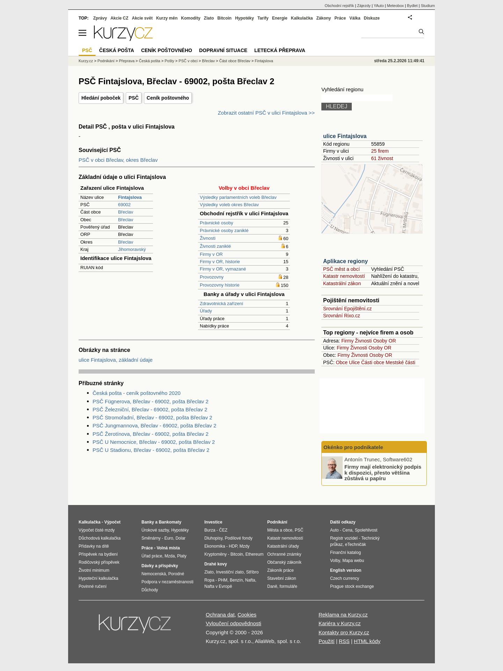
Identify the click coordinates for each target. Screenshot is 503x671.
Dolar (180, 538)
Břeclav (125, 212)
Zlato (209, 18)
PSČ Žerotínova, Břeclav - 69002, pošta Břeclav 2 (151, 434)
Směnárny (151, 538)
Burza (209, 530)
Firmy (347, 341)
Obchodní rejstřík (339, 5)
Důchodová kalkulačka (100, 538)
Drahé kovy (215, 564)
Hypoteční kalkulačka (98, 578)
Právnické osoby (216, 222)
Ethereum (254, 554)
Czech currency (344, 578)
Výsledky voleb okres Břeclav (229, 204)
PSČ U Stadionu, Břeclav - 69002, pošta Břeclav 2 (151, 450)
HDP (233, 546)
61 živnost (382, 158)
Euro (168, 538)
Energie (279, 18)
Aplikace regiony (345, 261)
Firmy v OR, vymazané (223, 269)
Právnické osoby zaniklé (224, 230)
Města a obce (279, 530)
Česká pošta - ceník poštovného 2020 (137, 393)
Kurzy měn (166, 18)
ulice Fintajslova (344, 136)
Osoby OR (384, 341)
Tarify (263, 18)
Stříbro (252, 572)
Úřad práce (151, 556)
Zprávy (100, 18)
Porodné (176, 573)
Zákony (323, 18)
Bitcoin (224, 18)
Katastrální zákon (342, 283)
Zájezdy (364, 5)
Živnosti (208, 238)
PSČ (134, 98)
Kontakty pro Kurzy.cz (344, 632)
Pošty (169, 61)
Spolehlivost (366, 530)
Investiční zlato (229, 572)
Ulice (354, 362)
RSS (344, 641)
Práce (340, 18)
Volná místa (168, 548)
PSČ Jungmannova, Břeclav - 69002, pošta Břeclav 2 (154, 425)
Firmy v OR (211, 254)
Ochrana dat (220, 615)
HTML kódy (367, 641)
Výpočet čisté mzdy (97, 530)
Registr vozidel (344, 538)
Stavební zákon (281, 578)
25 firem (380, 151)
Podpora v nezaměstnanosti (167, 581)
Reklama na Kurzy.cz (343, 615)
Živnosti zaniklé (215, 246)
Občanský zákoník (284, 562)
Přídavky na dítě (94, 546)
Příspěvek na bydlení (98, 554)
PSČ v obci (187, 61)
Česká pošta (149, 61)
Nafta (250, 580)
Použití (327, 641)
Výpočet (112, 522)
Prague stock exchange (352, 586)
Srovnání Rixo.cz (341, 315)
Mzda (170, 556)
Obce (342, 362)
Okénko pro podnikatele (353, 447)
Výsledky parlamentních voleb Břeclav (238, 197)
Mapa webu (353, 560)
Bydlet (412, 5)
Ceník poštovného (168, 98)
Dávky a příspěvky (159, 565)
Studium (428, 5)
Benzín (236, 580)
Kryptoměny (215, 554)
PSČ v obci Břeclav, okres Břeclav (118, 160)
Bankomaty (170, 522)
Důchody (149, 589)
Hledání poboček (101, 98)
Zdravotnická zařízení (221, 303)
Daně (272, 586)
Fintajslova (264, 61)
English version (345, 570)
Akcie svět (142, 18)
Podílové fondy (238, 538)
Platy (182, 556)
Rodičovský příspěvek (99, 562)
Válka (354, 18)
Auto (334, 530)
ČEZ (223, 530)
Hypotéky (244, 18)
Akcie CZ (119, 18)
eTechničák (355, 544)
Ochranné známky (284, 554)
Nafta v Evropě (218, 586)
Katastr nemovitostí (344, 276)
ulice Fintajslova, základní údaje (116, 360)
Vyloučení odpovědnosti (233, 623)
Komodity (190, 18)
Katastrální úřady (283, 546)
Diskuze (372, 18)
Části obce (372, 362)
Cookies (247, 615)
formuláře (288, 586)
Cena (347, 530)
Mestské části (400, 362)
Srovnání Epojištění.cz (347, 308)
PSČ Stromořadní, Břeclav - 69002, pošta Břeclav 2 (152, 417)
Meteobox (395, 5)
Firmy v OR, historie (220, 261)
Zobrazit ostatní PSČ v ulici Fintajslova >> (266, 113)
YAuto (379, 5)
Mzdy (245, 546)
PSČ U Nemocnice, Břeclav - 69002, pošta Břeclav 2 (154, 442)
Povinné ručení (93, 586)
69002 (124, 204)
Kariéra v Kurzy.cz (340, 623)
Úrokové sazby (155, 530)
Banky (147, 522)
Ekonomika (214, 546)
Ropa (209, 580)
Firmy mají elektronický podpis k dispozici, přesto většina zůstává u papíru (382, 472)
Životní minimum (94, 570)
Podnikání (106, 61)
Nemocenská (153, 573)
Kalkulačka (302, 18)
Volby (335, 560)
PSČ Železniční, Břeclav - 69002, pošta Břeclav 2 (150, 409)
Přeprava (126, 61)
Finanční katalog (345, 552)
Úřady (206, 310)
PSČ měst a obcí (341, 269)
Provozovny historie (219, 285)
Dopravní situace (223, 50)
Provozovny (212, 277)
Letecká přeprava (279, 50)
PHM (222, 580)
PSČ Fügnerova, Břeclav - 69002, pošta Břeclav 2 (151, 401)
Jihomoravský (132, 249)
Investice (213, 522)
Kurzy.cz (86, 61)
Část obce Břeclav (234, 61)
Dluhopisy (213, 538)
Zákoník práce (280, 570)
